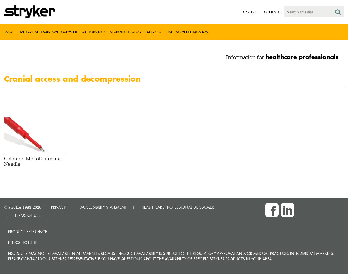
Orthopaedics (93, 31)
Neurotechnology (126, 31)
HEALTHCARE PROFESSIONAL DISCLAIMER (177, 207)
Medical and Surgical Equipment (48, 31)
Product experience (27, 231)
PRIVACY (58, 207)
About (10, 31)
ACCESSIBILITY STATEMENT (103, 207)
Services (154, 31)
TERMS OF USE (28, 215)
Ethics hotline (22, 242)
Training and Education (186, 31)
